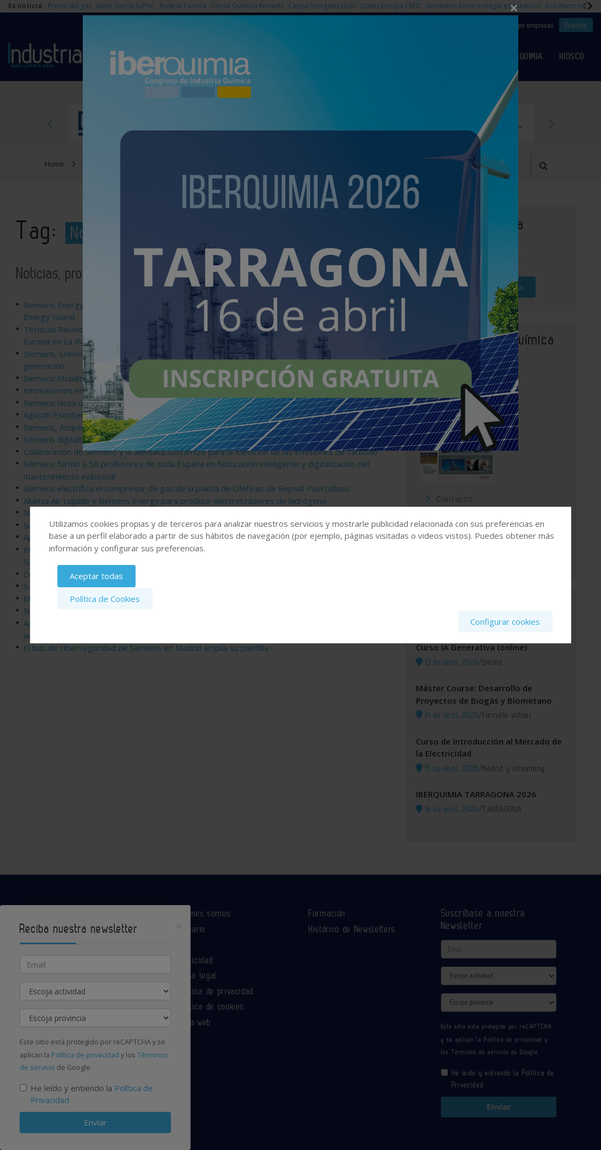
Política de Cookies (105, 598)
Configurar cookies (505, 621)
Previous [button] (50, 123)
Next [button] (550, 123)
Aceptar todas (96, 576)
